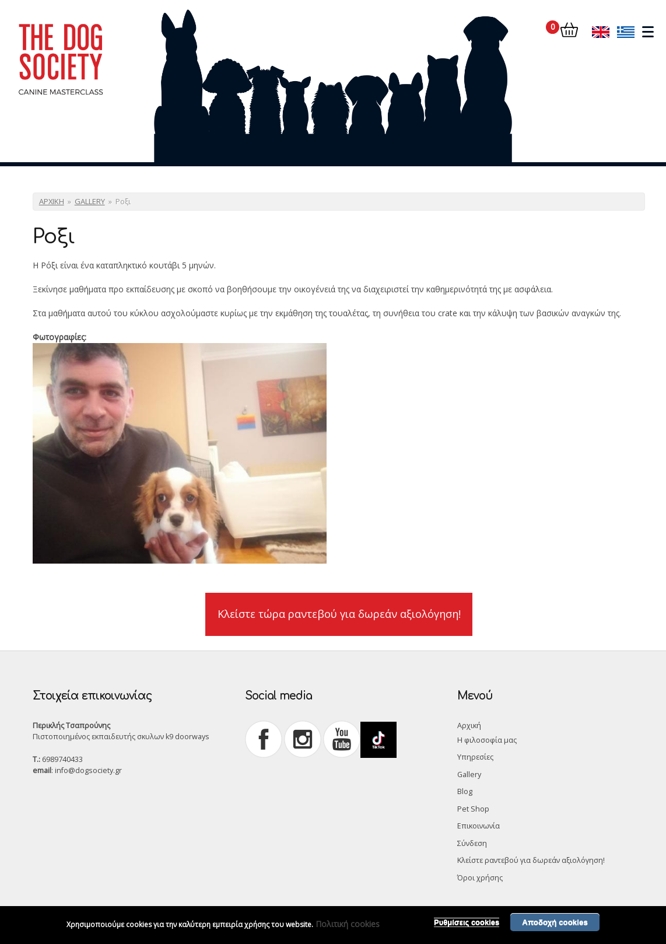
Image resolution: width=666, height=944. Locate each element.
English (600, 32)
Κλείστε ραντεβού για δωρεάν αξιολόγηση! (531, 860)
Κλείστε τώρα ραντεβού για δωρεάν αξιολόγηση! (339, 614)
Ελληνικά (626, 32)
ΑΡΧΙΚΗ (51, 201)
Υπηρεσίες (475, 757)
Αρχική (469, 725)
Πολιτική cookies (348, 927)
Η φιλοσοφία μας (487, 740)
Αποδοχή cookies (555, 925)
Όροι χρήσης (480, 878)
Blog (464, 791)
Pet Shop (473, 809)
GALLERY (90, 201)
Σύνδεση (472, 843)
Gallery (469, 774)
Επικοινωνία (478, 826)
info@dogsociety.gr (88, 770)
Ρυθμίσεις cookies (466, 925)
